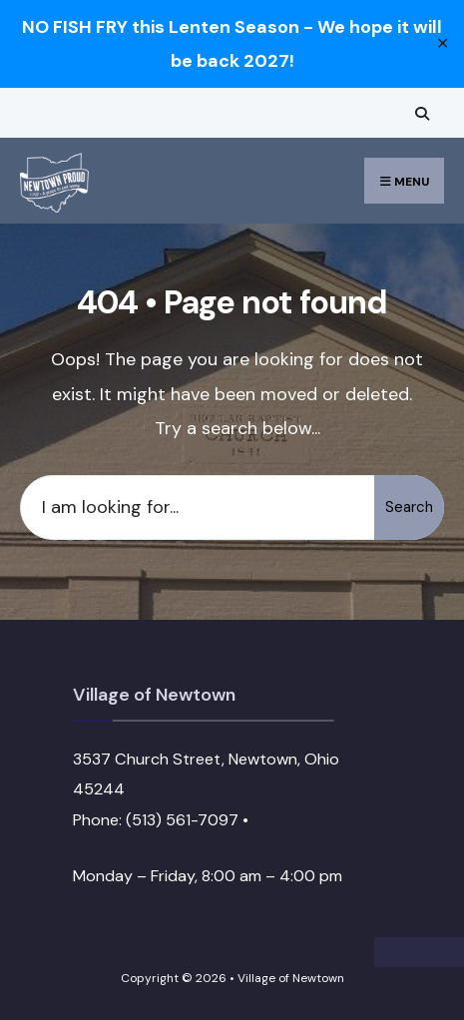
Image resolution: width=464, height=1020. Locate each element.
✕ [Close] (442, 44)
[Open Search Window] (419, 113)
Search (409, 507)
